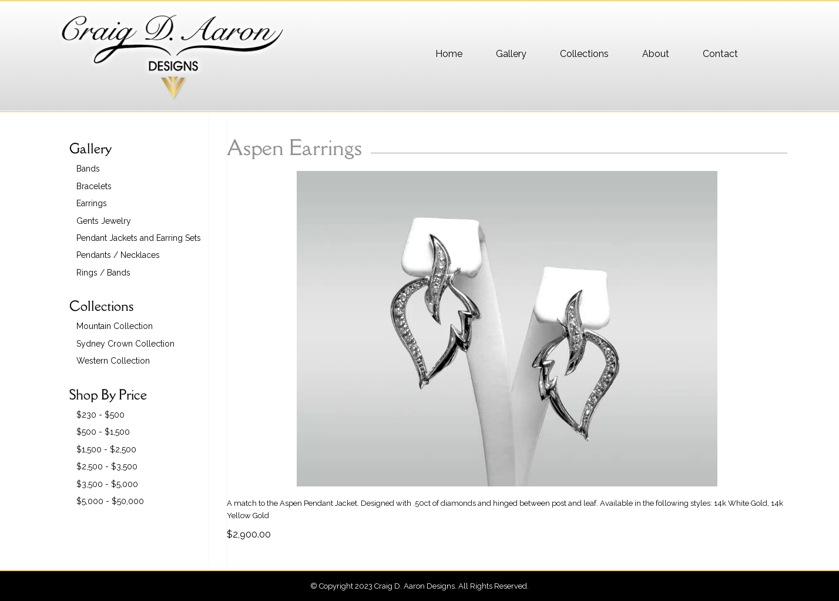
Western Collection (113, 360)
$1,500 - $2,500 (106, 449)
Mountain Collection (114, 326)
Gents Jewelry (103, 221)
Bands (88, 168)
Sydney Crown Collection (125, 343)
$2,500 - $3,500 (106, 466)
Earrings (91, 203)
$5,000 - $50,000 (110, 501)
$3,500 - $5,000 (107, 484)
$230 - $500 (100, 414)
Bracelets (94, 186)
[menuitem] (448, 54)
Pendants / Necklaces (118, 255)
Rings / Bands (103, 272)
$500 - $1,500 (103, 432)
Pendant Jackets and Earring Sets (138, 238)
